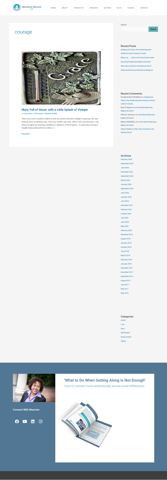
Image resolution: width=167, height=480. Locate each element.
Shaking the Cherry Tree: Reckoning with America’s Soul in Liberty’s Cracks (139, 100)
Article (123, 320)
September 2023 (127, 189)
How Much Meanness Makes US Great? (137, 62)
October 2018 (126, 247)
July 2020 (125, 218)
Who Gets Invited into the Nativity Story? (137, 66)
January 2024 (126, 184)
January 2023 (126, 197)
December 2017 (127, 268)
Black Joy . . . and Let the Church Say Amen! (139, 58)
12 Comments (27, 113)
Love (123, 325)
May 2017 (125, 289)
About (65, 8)
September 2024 (127, 176)
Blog (119, 8)
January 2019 (126, 243)
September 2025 (127, 164)
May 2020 (125, 226)
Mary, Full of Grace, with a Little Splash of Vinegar (57, 109)
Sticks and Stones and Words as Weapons (138, 70)
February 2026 (126, 159)
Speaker (94, 8)
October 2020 (126, 214)
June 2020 (125, 222)
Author (107, 8)
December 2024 (127, 172)
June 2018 (125, 251)
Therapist (79, 8)
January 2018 (126, 264)
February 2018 (126, 260)
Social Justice (127, 337)
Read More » (27, 133)
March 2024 (125, 180)
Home (53, 8)
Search (123, 25)
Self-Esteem (40, 113)
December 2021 (127, 205)
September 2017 (127, 276)
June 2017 (125, 285)
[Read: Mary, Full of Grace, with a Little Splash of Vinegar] (61, 78)
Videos (131, 8)
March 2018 (125, 256)
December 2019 (127, 235)
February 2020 (126, 231)
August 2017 (126, 281)
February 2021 (126, 210)
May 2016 (125, 293)
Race (123, 329)
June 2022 (125, 201)
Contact (144, 8)
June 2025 (125, 168)
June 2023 (125, 193)
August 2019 (126, 239)
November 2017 (127, 272)
